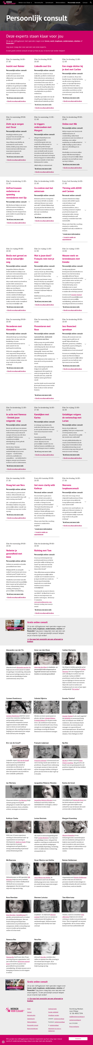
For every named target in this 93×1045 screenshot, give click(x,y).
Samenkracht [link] (49, 2)
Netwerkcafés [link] (39, 2)
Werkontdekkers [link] (60, 2)
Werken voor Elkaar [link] (24, 2)
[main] (46, 17)
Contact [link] (85, 2)
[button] (91, 2)
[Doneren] (78, 1039)
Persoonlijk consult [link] (74, 2)
